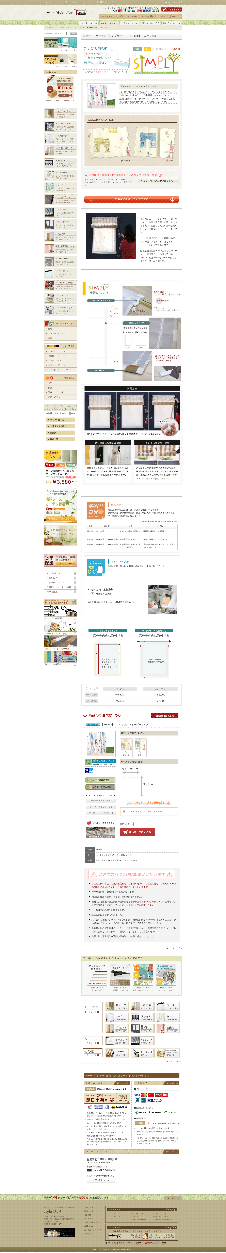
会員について (52, 578)
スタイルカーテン (161, 1213)
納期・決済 (89, 1211)
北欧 (50, 338)
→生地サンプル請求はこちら (140, 905)
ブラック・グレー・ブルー (59, 370)
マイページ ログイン (55, 582)
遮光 (50, 383)
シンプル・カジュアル (57, 333)
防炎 (50, 388)
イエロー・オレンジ (56, 356)
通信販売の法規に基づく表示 (59, 587)
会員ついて (89, 1226)
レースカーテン (137, 1213)
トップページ (50, 27)
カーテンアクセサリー (163, 1219)
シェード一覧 (64, 27)
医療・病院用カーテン (140, 1219)
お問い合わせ (52, 592)
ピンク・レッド (54, 360)
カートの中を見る (91, 1222)
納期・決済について (55, 573)
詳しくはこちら (119, 1119)
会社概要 (88, 1215)
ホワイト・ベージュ (56, 351)
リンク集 (88, 1233)
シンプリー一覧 (79, 27)
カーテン (112, 1213)
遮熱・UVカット (55, 397)
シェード (135, 1216)
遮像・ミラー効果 (55, 392)
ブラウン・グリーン (56, 365)
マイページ (89, 1219)
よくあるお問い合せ (92, 1230)
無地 (50, 329)
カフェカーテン (114, 1216)
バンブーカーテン (161, 1216)
